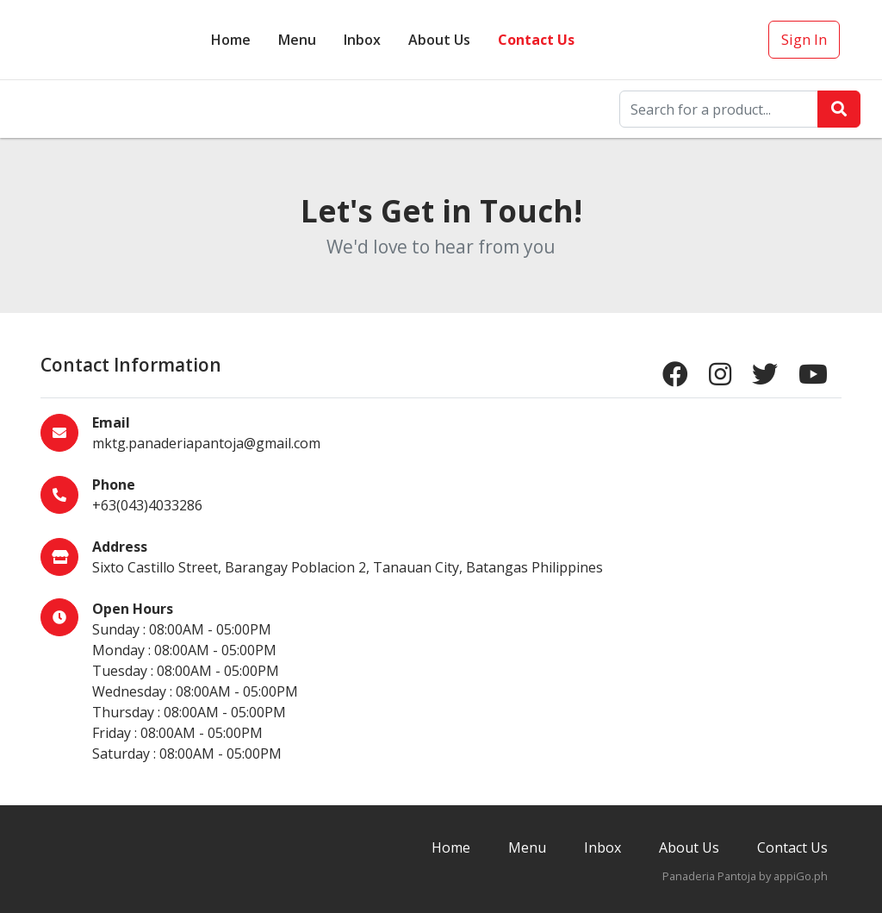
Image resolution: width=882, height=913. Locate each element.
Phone (113, 484)
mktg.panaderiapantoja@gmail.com (206, 443)
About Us (439, 39)
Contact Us (536, 39)
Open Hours (132, 608)
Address (119, 546)
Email (111, 422)
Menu (297, 39)
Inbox (602, 847)
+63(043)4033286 (147, 505)
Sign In (804, 39)
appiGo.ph (800, 876)
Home (231, 39)
